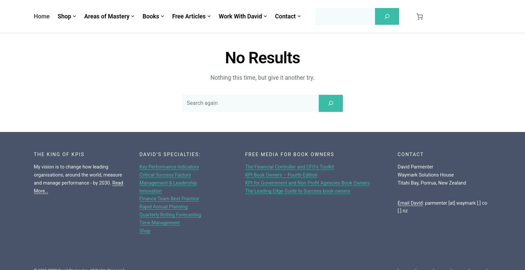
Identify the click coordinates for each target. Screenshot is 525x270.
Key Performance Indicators (169, 167)
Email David (410, 203)
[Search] (387, 16)
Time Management (160, 223)
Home (42, 16)
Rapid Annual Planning (164, 207)
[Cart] (420, 16)
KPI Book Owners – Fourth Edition (281, 175)
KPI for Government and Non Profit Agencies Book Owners (307, 183)
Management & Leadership (168, 183)
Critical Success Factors (165, 175)
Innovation (151, 191)
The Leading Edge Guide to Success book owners (297, 191)
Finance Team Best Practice (169, 199)
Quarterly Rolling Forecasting (171, 215)
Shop (145, 231)
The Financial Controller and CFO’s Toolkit (289, 167)
